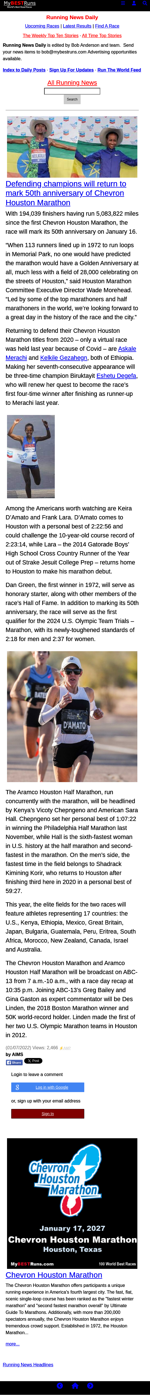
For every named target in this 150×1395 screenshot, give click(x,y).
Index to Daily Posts (24, 70)
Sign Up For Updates (71, 70)
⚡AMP (65, 1048)
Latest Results (77, 26)
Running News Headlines (28, 1364)
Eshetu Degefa (116, 375)
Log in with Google (52, 1087)
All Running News (72, 82)
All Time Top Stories (102, 35)
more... (13, 1344)
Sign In (48, 1113)
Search (72, 99)
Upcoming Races (42, 26)
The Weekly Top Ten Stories (50, 35)
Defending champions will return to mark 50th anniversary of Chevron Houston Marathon (66, 193)
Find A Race (107, 26)
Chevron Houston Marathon (54, 1275)
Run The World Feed (119, 70)
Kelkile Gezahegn (63, 357)
